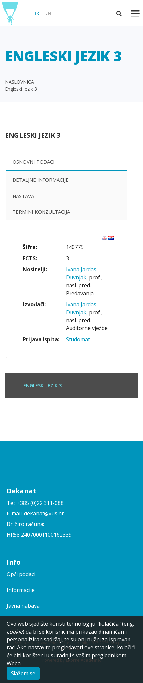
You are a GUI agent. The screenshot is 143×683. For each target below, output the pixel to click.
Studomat (78, 339)
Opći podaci (21, 574)
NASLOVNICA (19, 82)
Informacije (21, 590)
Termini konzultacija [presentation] (41, 211)
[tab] (66, 162)
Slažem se (23, 673)
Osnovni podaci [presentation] (34, 161)
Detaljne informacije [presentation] (41, 179)
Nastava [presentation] (23, 196)
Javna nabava (23, 605)
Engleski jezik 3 (21, 89)
